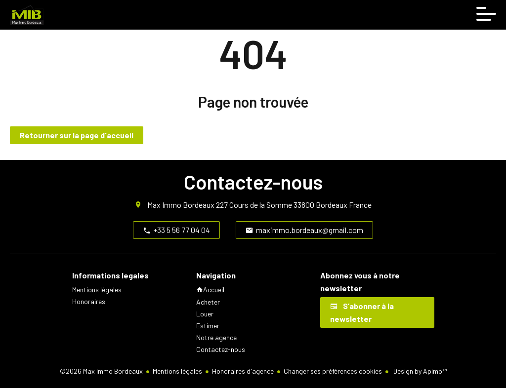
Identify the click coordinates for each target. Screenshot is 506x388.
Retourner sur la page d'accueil (76, 135)
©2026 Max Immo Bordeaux (101, 371)
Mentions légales (177, 371)
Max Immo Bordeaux (180, 204)
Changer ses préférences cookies (333, 371)
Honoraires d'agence (243, 371)
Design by (419, 371)
